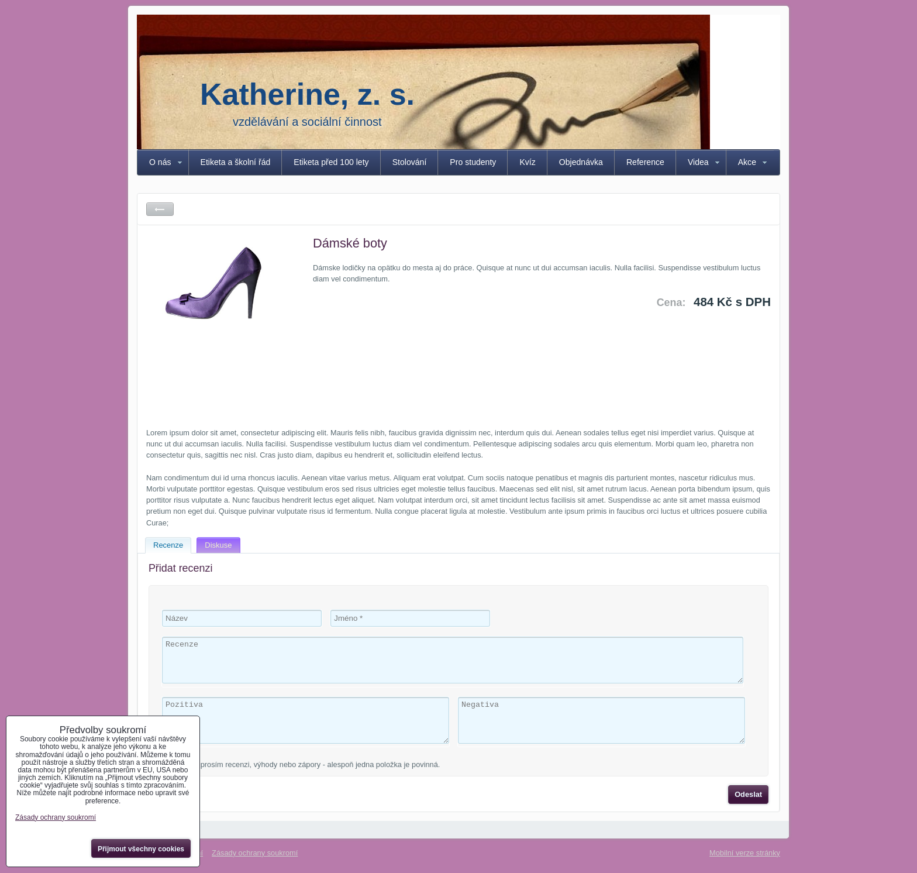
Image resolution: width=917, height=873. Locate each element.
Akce (747, 162)
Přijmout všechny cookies (141, 849)
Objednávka (581, 162)
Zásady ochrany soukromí (255, 852)
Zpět (160, 209)
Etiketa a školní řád (236, 162)
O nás (160, 162)
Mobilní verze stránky (744, 852)
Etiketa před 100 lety (331, 162)
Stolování (409, 162)
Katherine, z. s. (307, 94)
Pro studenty (473, 162)
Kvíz (527, 162)
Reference (645, 162)
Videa (698, 162)
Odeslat (748, 794)
